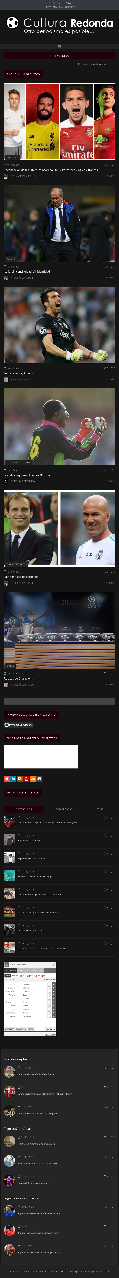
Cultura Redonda (23, 481)
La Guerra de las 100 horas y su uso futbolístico (42, 948)
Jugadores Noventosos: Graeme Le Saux (39, 1213)
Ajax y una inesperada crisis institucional (39, 912)
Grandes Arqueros (18, 462)
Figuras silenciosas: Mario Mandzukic (38, 1163)
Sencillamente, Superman (20, 373)
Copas (10, 666)
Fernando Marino (23, 176)
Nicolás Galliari (22, 277)
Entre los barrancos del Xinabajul (35, 876)
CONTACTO (69, 7)
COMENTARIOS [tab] (64, 809)
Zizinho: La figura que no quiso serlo (36, 1143)
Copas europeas (17, 564)
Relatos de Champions (18, 678)
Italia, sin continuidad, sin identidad (27, 271)
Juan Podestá (20, 379)
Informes (13, 157)
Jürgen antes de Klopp (15, 64)
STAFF (48, 7)
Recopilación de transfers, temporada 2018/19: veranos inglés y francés (51, 170)
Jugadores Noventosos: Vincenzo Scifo (38, 1232)
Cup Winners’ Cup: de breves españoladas (40, 894)
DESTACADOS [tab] (23, 809)
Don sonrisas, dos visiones (21, 576)
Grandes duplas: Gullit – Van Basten (36, 1074)
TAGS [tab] (100, 809)
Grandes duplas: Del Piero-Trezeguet (37, 1113)
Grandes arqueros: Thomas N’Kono (27, 475)
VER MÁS (110, 176)
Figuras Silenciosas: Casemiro (33, 1182)
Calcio (11, 259)
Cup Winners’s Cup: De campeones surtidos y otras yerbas (48, 822)
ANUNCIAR (58, 7)
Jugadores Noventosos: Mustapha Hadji (39, 1252)
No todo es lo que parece (31, 930)
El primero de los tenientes (32, 858)
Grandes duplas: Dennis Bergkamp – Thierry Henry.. (45, 1093)
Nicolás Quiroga (22, 684)
